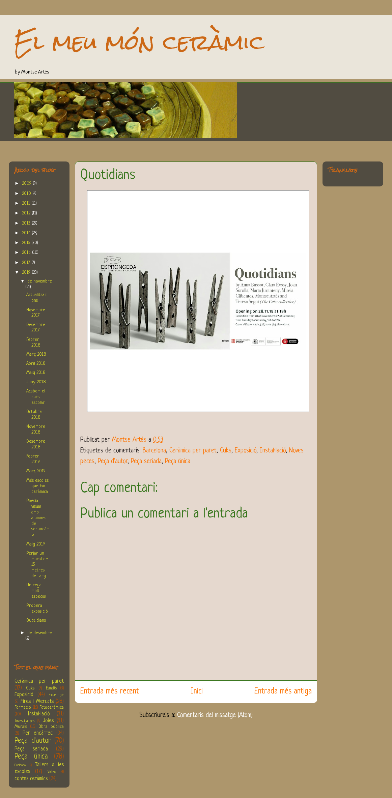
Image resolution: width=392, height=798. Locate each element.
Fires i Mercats (37, 702)
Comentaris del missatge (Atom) (215, 715)
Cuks (225, 450)
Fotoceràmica (51, 707)
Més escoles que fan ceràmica (37, 486)
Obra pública (51, 726)
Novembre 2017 (35, 312)
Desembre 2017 (35, 327)
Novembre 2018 (35, 429)
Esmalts (51, 688)
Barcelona (154, 450)
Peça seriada (146, 461)
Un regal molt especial (36, 591)
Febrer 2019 (33, 459)
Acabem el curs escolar (35, 397)
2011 (26, 203)
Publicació (20, 765)
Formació (23, 707)
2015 (26, 242)
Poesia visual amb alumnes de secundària (37, 517)
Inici (197, 691)
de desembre (39, 633)
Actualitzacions (37, 297)
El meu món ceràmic (139, 42)
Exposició (245, 450)
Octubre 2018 (34, 414)
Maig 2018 (36, 372)
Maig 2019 (35, 544)
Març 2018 (36, 354)
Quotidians (36, 620)
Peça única (177, 461)
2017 (26, 262)
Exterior (56, 695)
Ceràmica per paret (193, 450)
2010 (27, 193)
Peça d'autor (113, 461)
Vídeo (52, 772)
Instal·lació (273, 450)
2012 (27, 213)
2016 (27, 252)
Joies (48, 721)
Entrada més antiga (283, 691)
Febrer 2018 (33, 342)
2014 (27, 233)
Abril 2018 (36, 363)
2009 (27, 183)
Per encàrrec (38, 733)
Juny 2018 (36, 382)
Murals (21, 726)
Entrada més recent (109, 691)
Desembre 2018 (35, 444)
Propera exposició (37, 608)
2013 (27, 223)
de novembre (39, 281)
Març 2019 (36, 471)
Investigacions (24, 721)
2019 (27, 272)
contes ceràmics (31, 779)
